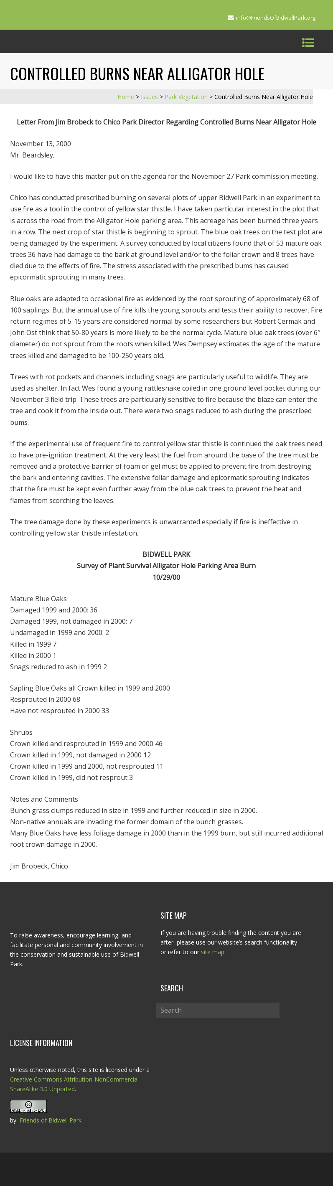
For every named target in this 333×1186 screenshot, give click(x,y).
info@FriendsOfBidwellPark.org (275, 17)
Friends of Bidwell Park (50, 1120)
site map (212, 952)
